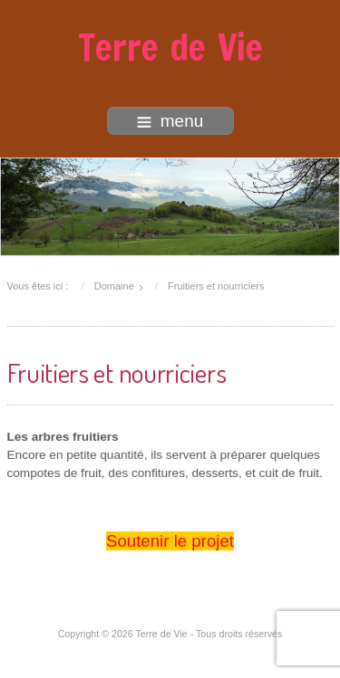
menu (170, 120)
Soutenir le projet (170, 540)
